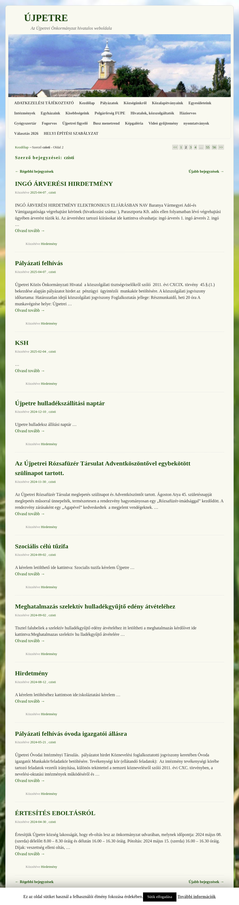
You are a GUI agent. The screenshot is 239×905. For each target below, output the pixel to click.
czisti (69, 157)
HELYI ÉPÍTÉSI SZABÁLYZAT (71, 133)
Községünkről (135, 103)
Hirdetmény (49, 244)
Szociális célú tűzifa (41, 546)
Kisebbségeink (77, 113)
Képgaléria (134, 123)
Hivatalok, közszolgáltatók (152, 113)
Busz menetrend (106, 123)
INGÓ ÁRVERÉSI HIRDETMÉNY (64, 183)
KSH (22, 342)
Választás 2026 (26, 133)
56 (214, 147)
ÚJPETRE (46, 18)
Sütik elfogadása (159, 897)
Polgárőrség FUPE (110, 113)
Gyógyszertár (25, 123)
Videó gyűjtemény (163, 123)
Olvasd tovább (30, 230)
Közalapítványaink (167, 103)
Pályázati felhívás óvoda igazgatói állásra (71, 733)
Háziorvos (188, 113)
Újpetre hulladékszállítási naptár (60, 403)
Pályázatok (109, 103)
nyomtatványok (196, 123)
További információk (197, 896)
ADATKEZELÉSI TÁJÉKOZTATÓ (44, 103)
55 (207, 147)
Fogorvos (49, 123)
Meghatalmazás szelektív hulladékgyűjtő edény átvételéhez (95, 606)
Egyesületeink (199, 103)
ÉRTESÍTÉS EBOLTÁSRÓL (55, 813)
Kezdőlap (87, 103)
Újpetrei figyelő (75, 123)
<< (175, 147)
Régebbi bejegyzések (34, 171)
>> (221, 147)
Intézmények (24, 113)
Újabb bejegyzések (206, 171)
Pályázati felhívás (39, 263)
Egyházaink (50, 113)
